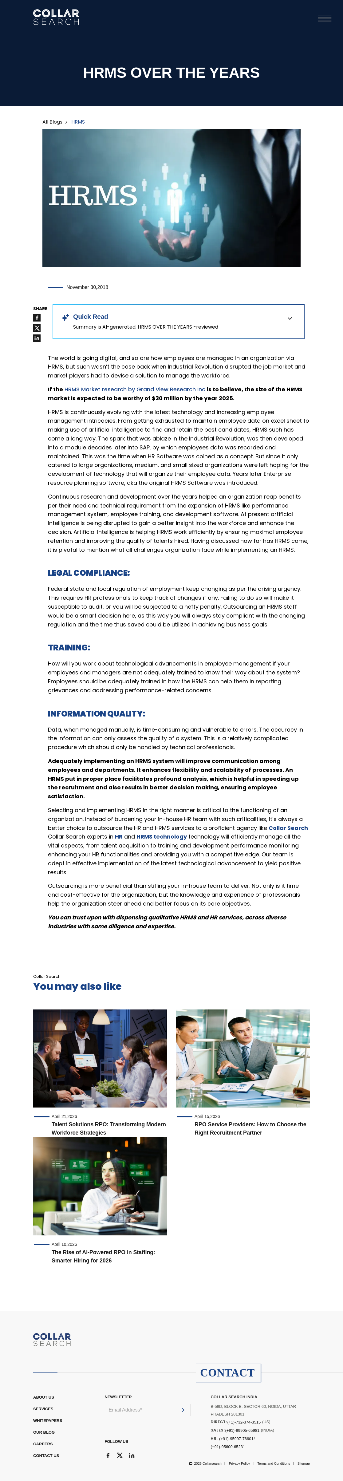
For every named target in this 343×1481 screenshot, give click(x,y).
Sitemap (304, 1463)
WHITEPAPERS (47, 1420)
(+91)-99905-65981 (242, 1430)
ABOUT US (43, 1397)
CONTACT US (46, 1455)
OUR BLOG (44, 1432)
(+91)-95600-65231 (228, 1446)
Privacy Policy (239, 1463)
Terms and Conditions (273, 1463)
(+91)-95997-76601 (236, 1438)
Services (43, 1409)
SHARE (40, 309)
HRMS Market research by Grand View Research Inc (135, 389)
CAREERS (43, 1444)
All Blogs (52, 121)
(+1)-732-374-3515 (244, 1422)
